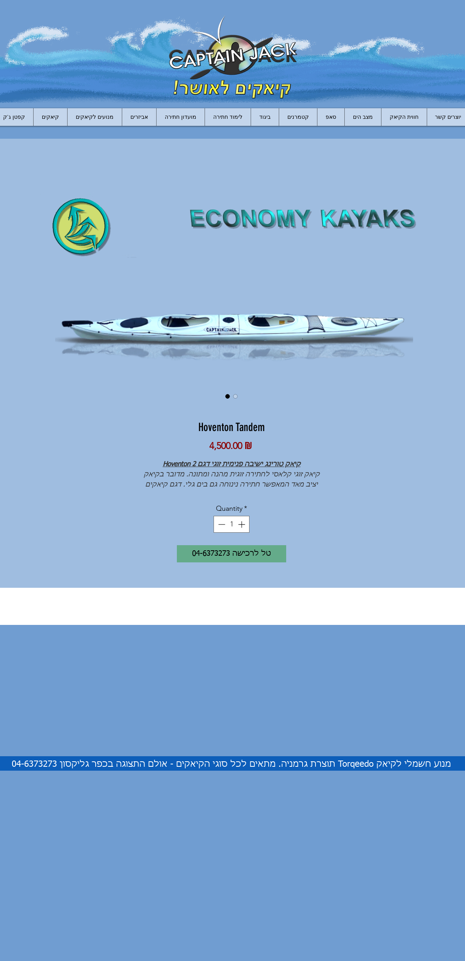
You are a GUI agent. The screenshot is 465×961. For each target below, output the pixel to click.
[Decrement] (221, 524)
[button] (139, 117)
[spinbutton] (231, 524)
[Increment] (242, 524)
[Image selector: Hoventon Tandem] (228, 396)
